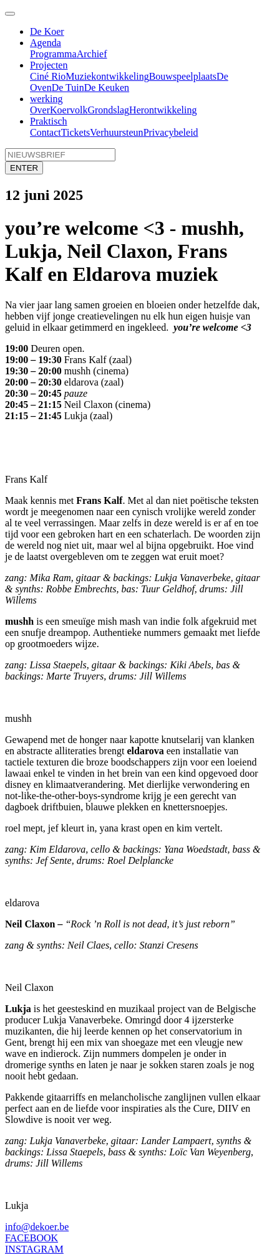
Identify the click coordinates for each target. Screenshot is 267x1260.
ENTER (24, 168)
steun (132, 132)
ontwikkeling (122, 76)
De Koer (47, 31)
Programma (53, 54)
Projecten (48, 65)
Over (40, 110)
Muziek (81, 76)
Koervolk (68, 110)
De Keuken (106, 87)
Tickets (75, 132)
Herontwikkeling (163, 110)
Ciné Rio (48, 76)
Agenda (45, 42)
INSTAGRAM (34, 1249)
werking (46, 98)
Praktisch (48, 121)
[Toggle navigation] (10, 14)
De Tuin (68, 87)
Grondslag (108, 110)
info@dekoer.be (37, 1226)
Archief (92, 54)
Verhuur (106, 132)
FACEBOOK (31, 1238)
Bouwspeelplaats (182, 76)
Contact (45, 132)
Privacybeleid (170, 132)
